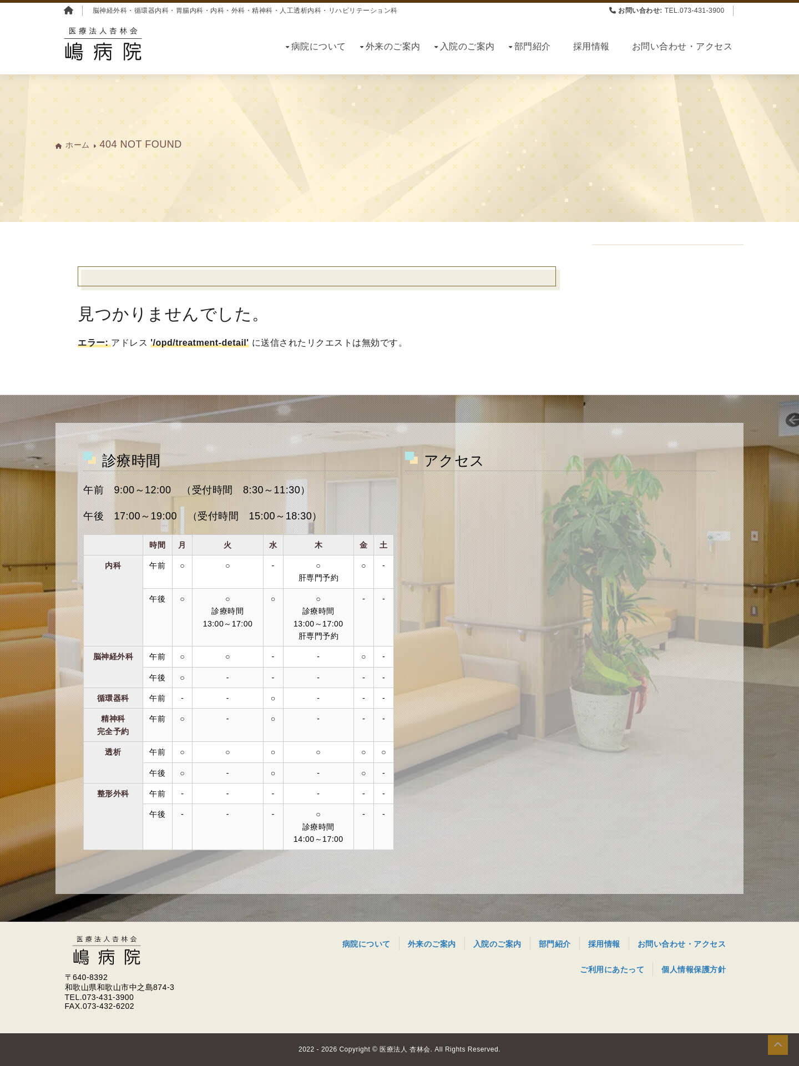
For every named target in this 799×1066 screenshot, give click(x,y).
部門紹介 (532, 46)
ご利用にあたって (612, 969)
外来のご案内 (393, 46)
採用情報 (591, 46)
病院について (318, 46)
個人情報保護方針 (693, 969)
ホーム (77, 144)
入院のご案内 (467, 46)
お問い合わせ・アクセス (682, 46)
